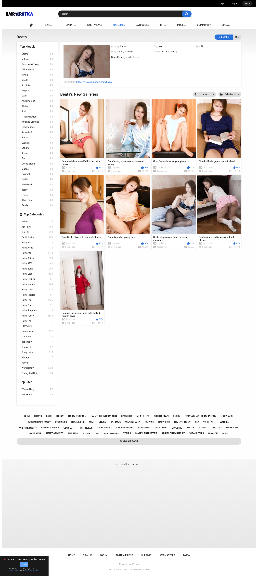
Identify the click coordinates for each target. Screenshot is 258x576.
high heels (85, 427)
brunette (77, 421)
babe (49, 416)
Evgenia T (37, 142)
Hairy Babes (37, 258)
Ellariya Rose (37, 127)
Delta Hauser (37, 69)
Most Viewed (94, 25)
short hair (161, 427)
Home (71, 555)
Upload (226, 25)
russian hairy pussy (39, 422)
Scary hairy (37, 352)
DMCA (186, 555)
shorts (38, 416)
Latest (49, 25)
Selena (37, 54)
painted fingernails (104, 416)
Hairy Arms (37, 247)
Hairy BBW (37, 263)
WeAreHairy (37, 368)
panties (224, 421)
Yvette (37, 179)
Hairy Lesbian (37, 279)
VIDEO (31, 25)
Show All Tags (129, 441)
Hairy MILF (37, 289)
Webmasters (167, 555)
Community (204, 25)
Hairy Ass (37, 253)
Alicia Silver (37, 200)
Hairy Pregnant (37, 310)
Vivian (37, 74)
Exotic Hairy (37, 237)
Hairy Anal (37, 242)
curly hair (208, 422)
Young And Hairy (37, 373)
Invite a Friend (124, 555)
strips (127, 433)
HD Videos (37, 326)
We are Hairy (37, 389)
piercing (149, 422)
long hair (35, 433)
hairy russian (77, 416)
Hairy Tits (37, 321)
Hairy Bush (37, 268)
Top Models (27, 46)
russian (73, 433)
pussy (176, 416)
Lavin (37, 95)
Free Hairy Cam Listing (126, 464)
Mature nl (37, 336)
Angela (37, 90)
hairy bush (232, 427)
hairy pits (164, 422)
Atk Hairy (37, 226)
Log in (234, 3)
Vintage (37, 357)
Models (181, 25)
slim (27, 416)
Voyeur (37, 362)
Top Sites (26, 382)
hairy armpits (54, 433)
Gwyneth (37, 174)
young (202, 427)
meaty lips (142, 416)
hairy (60, 416)
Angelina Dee (37, 101)
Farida (37, 205)
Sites (163, 25)
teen (97, 433)
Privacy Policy (28, 570)
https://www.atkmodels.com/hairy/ (94, 82)
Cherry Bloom (37, 163)
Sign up (224, 3)
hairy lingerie (111, 433)
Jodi (37, 111)
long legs (216, 427)
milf (91, 422)
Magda (37, 169)
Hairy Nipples (37, 295)
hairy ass (226, 416)
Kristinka (37, 85)
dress (102, 421)
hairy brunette (146, 433)
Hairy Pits (37, 300)
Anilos (37, 221)
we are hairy (28, 427)
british (190, 427)
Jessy (37, 189)
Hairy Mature (37, 284)
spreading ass (125, 427)
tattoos (116, 422)
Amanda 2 (37, 132)
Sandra (37, 148)
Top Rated (70, 25)
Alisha (37, 106)
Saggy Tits (37, 347)
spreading (126, 416)
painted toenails (50, 427)
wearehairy (133, 421)
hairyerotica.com (125, 569)
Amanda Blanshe (37, 121)
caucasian (161, 416)
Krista (37, 153)
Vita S (37, 80)
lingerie (177, 427)
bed (197, 422)
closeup (69, 427)
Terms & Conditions (15, 570)
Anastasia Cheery (37, 64)
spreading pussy (173, 433)
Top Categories (34, 214)
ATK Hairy (37, 394)
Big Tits (37, 232)
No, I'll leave (35, 570)
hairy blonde (104, 427)
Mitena (37, 59)
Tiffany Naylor (37, 116)
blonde (213, 433)
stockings (61, 422)
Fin (37, 158)
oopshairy (37, 342)
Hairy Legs (37, 273)
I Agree (24, 564)
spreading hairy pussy (201, 416)
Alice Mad (37, 184)
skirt (225, 433)
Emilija (37, 195)
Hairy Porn (37, 305)
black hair (144, 427)
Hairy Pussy (37, 315)
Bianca (37, 137)
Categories (142, 25)
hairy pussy (182, 421)
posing (86, 433)
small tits (196, 433)
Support (146, 555)
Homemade (37, 331)
